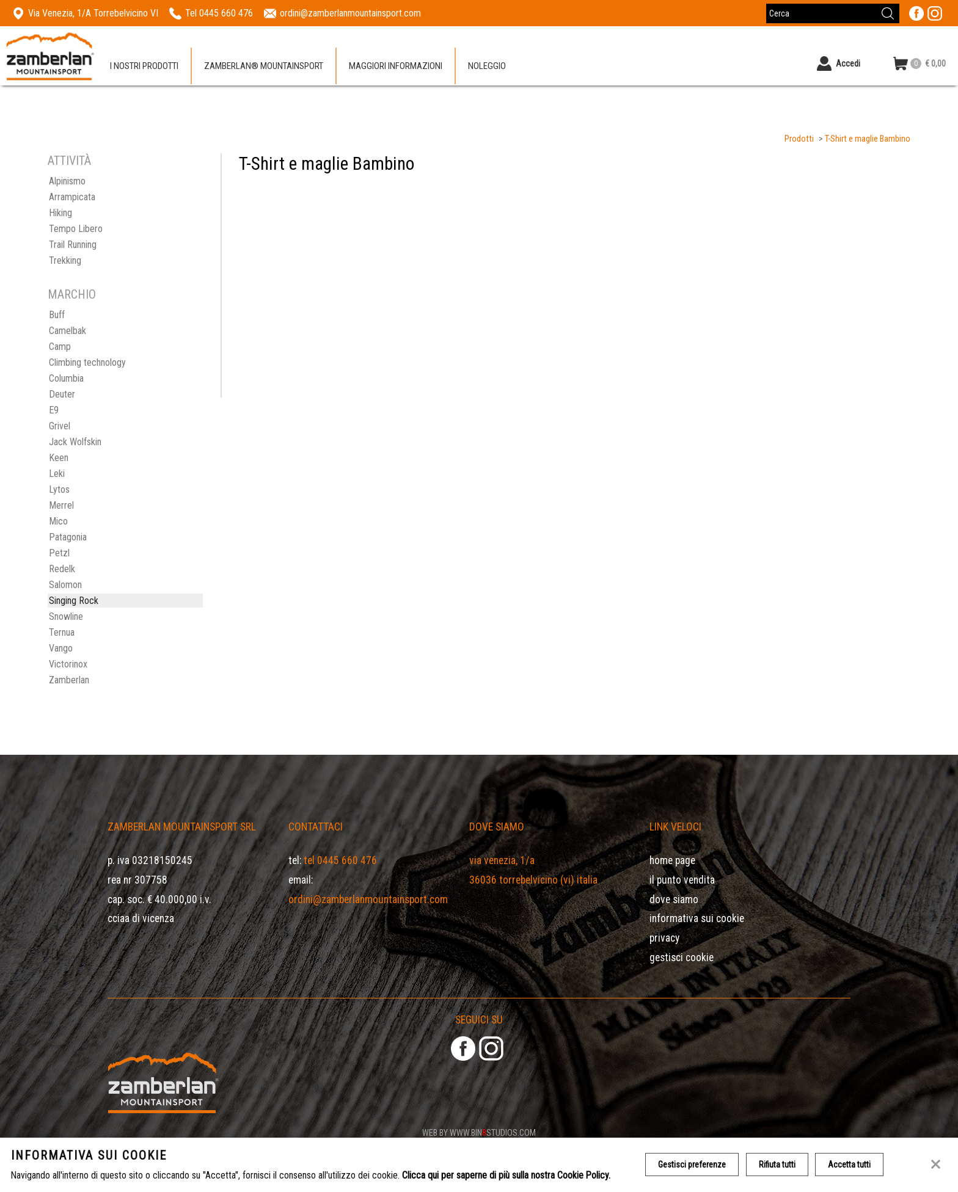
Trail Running (73, 244)
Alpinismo (67, 181)
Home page (672, 860)
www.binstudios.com (493, 1133)
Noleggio (487, 66)
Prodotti (799, 139)
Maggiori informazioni (395, 66)
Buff (57, 315)
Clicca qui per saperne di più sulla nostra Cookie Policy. (506, 1175)
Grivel (59, 426)
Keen (58, 457)
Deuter (62, 394)
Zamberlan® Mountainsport (263, 66)
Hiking (60, 213)
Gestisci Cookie (681, 957)
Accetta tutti (849, 1164)
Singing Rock (73, 600)
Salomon (65, 585)
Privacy (664, 938)
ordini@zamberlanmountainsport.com (368, 899)
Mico (58, 521)
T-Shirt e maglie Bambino (867, 139)
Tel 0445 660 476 (340, 860)
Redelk (62, 569)
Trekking (65, 260)
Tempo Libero (76, 228)
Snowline (66, 616)
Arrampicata (72, 197)
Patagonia (68, 537)
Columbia (66, 378)
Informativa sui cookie (696, 918)
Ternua (62, 632)
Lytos (59, 489)
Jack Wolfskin (75, 442)
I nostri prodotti (144, 66)
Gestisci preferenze (692, 1164)
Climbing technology (87, 362)
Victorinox (68, 664)
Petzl (59, 553)
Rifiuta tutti (777, 1164)
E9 (54, 410)
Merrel (61, 505)
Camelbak (67, 330)
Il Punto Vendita (682, 880)
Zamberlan (69, 680)
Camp (60, 346)
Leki (57, 473)
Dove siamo (673, 899)
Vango (61, 648)
